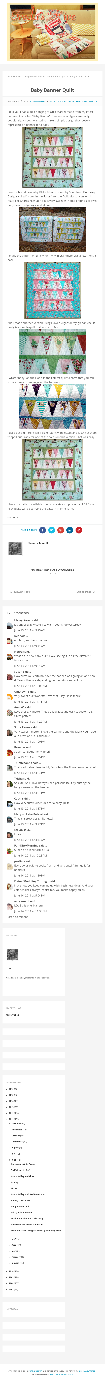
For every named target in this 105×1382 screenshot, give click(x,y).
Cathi (17, 798)
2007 (11, 1289)
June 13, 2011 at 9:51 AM (29, 666)
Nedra (18, 651)
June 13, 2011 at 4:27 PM (29, 793)
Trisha (18, 778)
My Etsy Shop (12, 1014)
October (16, 1135)
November (17, 1129)
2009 (11, 1277)
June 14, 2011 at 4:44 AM (29, 840)
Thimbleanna (23, 763)
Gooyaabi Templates (61, 1374)
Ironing (14, 1182)
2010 (11, 1271)
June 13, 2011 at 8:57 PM (29, 808)
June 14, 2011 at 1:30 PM (29, 875)
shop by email (72, 504)
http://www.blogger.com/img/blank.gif (73, 101)
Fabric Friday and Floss (22, 1176)
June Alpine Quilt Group (23, 1164)
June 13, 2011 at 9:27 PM (29, 824)
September (17, 1141)
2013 (11, 1107)
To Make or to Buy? (20, 1170)
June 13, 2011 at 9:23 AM (29, 630)
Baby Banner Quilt (20, 1206)
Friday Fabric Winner (21, 1212)
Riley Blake (39, 192)
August (15, 1147)
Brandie (19, 747)
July (13, 1153)
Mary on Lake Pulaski (28, 814)
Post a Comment (17, 917)
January (15, 1263)
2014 (11, 1101)
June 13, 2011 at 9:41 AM (29, 646)
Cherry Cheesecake (20, 1200)
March (15, 1251)
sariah (18, 830)
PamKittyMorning (26, 845)
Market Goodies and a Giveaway (27, 1218)
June (14, 1159)
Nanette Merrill (38, 543)
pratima (19, 861)
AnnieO (19, 707)
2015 (11, 1095)
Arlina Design (87, 1371)
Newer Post (22, 592)
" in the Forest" (39, 196)
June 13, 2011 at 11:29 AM (30, 721)
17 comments (37, 101)
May (14, 1238)
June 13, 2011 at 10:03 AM (30, 686)
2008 (11, 1283)
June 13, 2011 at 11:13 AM (30, 701)
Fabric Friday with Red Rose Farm (28, 1194)
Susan (18, 671)
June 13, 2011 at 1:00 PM (29, 741)
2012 (11, 1113)
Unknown (20, 691)
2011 (11, 1119)
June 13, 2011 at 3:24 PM (29, 773)
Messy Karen (22, 620)
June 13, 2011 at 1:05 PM (29, 757)
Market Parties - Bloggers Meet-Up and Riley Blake (36, 1230)
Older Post (84, 592)
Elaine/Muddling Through (31, 881)
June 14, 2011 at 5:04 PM (29, 895)
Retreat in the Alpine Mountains (27, 1224)
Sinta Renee (22, 727)
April (14, 1245)
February (16, 1257)
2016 (11, 1089)
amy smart (21, 901)
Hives (14, 1188)
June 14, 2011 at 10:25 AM (30, 855)
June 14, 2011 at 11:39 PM (30, 911)
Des (16, 636)
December (17, 1123)
